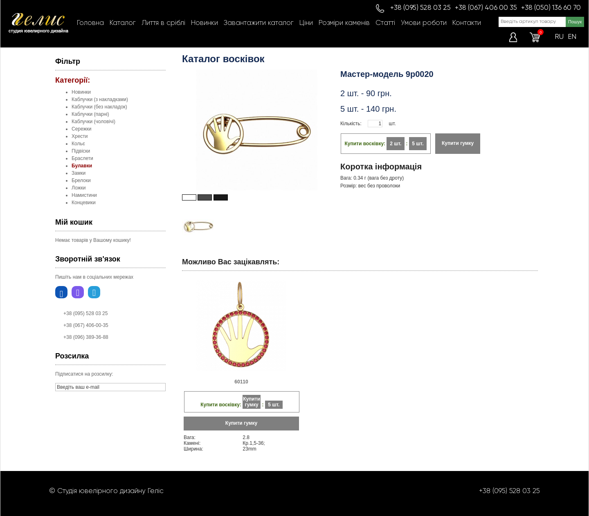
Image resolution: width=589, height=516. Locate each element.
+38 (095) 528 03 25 (420, 8)
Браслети (82, 158)
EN (572, 37)
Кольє (78, 143)
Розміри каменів (344, 23)
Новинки (204, 23)
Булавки (82, 166)
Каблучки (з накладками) (100, 99)
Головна (90, 23)
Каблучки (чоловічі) (93, 121)
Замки (78, 173)
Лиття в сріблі (163, 23)
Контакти (466, 23)
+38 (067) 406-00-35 (85, 325)
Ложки (78, 188)
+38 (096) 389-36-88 (85, 337)
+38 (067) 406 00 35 (486, 8)
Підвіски (81, 151)
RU (559, 37)
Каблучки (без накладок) (99, 107)
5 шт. (417, 143)
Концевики (84, 202)
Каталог (123, 23)
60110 (241, 382)
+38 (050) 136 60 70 (551, 8)
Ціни (306, 23)
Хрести (80, 136)
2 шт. (395, 143)
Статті (385, 23)
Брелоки (81, 180)
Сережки (82, 129)
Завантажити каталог (259, 23)
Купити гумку (458, 143)
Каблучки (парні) (90, 114)
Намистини (84, 195)
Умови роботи (424, 23)
